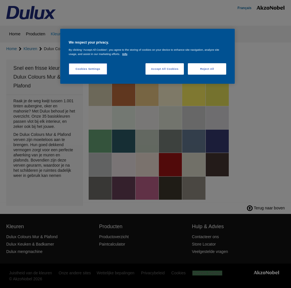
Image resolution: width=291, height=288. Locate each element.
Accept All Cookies (164, 68)
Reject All (207, 68)
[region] (147, 56)
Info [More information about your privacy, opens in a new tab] (124, 54)
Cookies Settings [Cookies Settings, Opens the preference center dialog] (88, 68)
